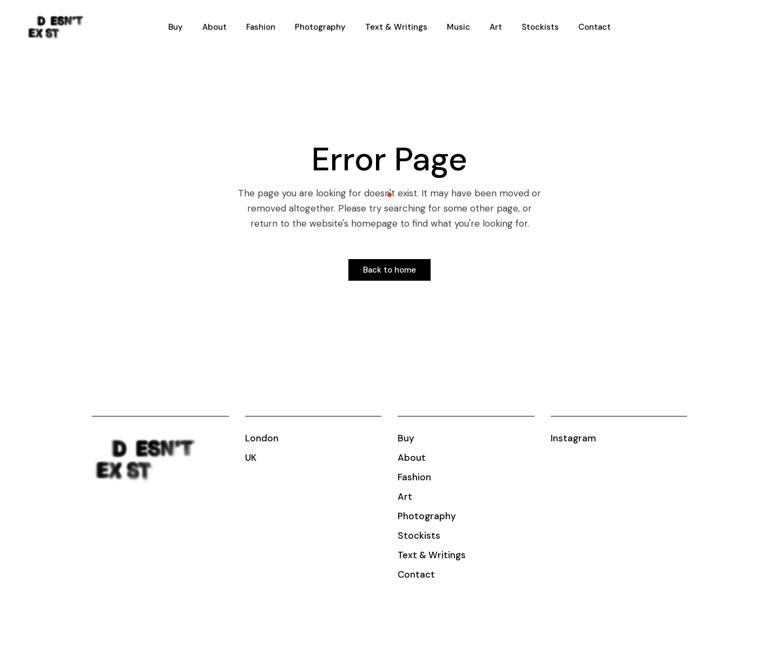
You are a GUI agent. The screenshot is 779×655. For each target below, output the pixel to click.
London (262, 438)
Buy (406, 438)
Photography (427, 516)
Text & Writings (432, 555)
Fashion (414, 477)
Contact (416, 574)
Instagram (573, 438)
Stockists (419, 535)
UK (250, 458)
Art (405, 496)
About (412, 458)
